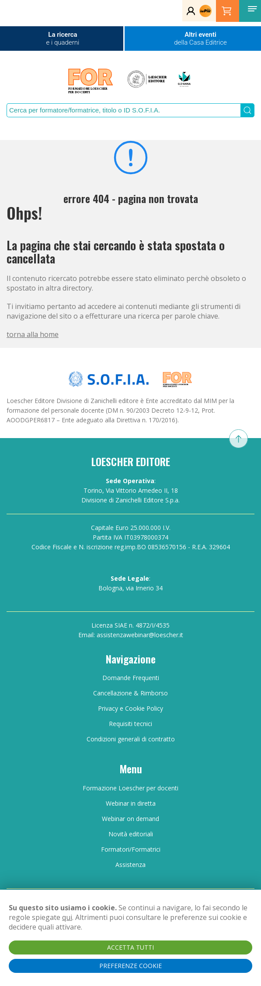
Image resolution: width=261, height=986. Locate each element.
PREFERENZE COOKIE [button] (130, 965)
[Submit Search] (247, 110)
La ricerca (63, 38)
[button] (252, 9)
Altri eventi (200, 38)
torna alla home (33, 334)
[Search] (123, 110)
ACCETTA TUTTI (130, 947)
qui (67, 917)
